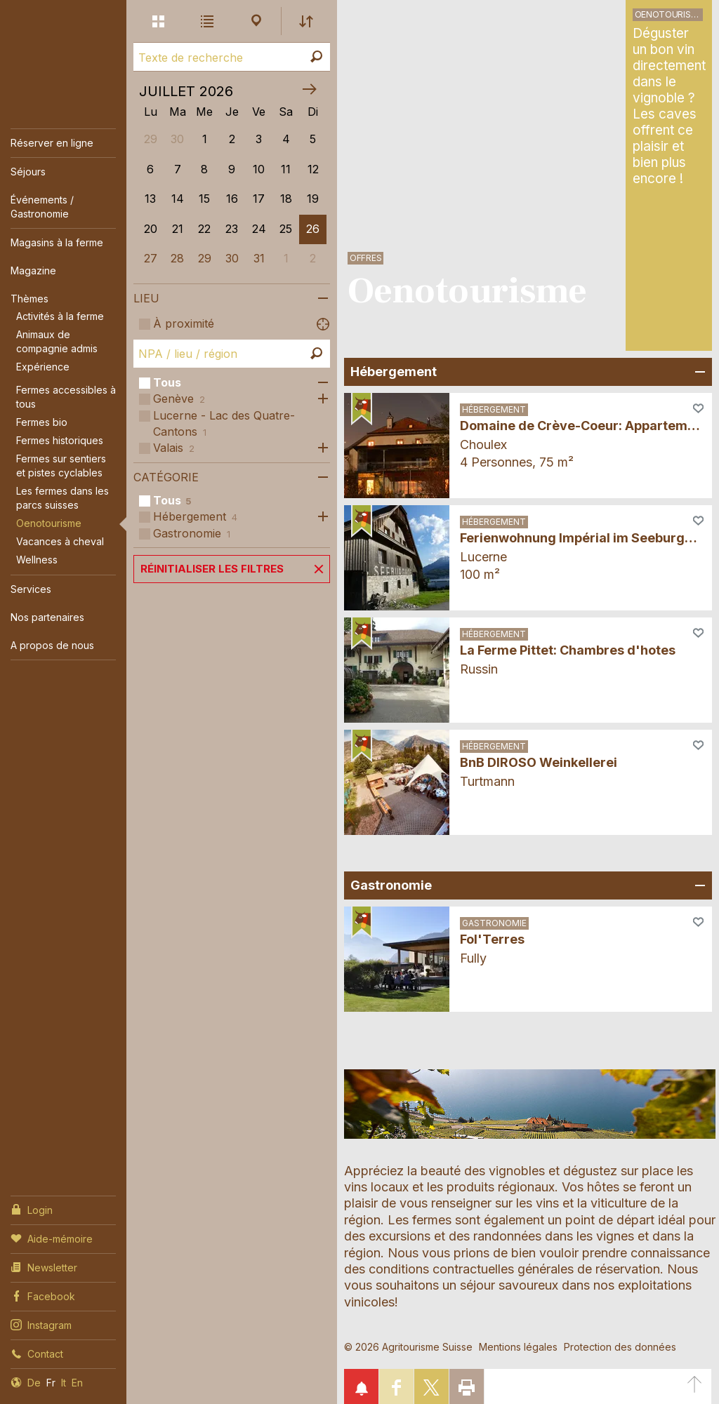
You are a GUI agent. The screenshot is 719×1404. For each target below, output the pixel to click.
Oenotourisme (48, 523)
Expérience (43, 367)
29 (204, 258)
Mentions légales (518, 1347)
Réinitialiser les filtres (212, 568)
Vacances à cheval (60, 541)
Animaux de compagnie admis (57, 341)
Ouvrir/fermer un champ (698, 372)
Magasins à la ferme (57, 242)
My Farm (57, 29)
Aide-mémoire (52, 1238)
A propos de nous (52, 645)
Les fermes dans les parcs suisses (62, 498)
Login (32, 1209)
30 (232, 258)
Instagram (41, 1324)
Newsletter (44, 1266)
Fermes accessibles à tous (66, 397)
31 (259, 258)
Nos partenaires (47, 617)
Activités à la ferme (60, 316)
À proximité (183, 323)
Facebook (43, 1295)
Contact (37, 1353)
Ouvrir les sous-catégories (319, 383)
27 (150, 258)
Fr (50, 1383)
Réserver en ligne (52, 143)
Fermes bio (41, 422)
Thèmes (29, 299)
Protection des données (620, 1347)
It (63, 1383)
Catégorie (166, 477)
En (77, 1383)
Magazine (33, 270)
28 (177, 258)
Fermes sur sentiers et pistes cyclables (61, 466)
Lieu (146, 298)
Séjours (28, 172)
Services (31, 589)
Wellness (37, 560)
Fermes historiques (59, 440)
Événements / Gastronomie (42, 207)
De (34, 1383)
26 (312, 229)
